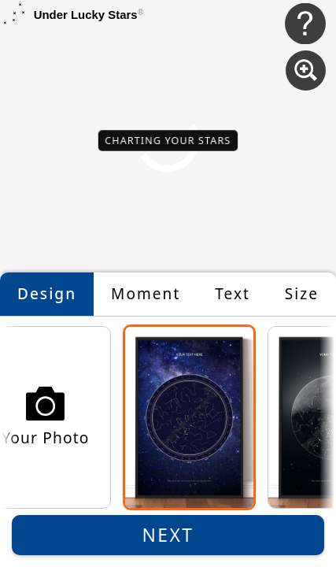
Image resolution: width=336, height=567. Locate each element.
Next (168, 535)
